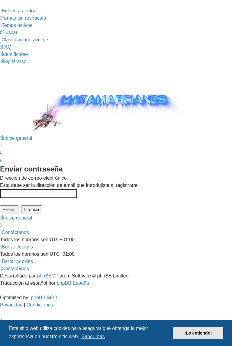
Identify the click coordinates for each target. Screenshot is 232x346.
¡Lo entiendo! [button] (198, 333)
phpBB (44, 275)
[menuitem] (23, 18)
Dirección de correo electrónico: (34, 178)
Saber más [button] (93, 336)
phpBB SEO (44, 297)
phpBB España (73, 283)
